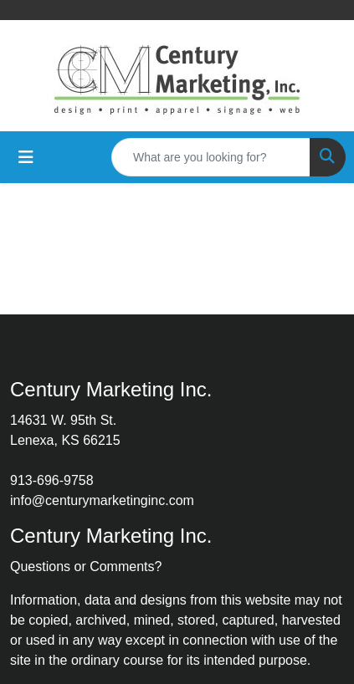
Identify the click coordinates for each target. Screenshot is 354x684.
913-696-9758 (52, 480)
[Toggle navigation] (26, 157)
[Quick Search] (210, 157)
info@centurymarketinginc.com (102, 500)
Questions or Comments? (86, 566)
